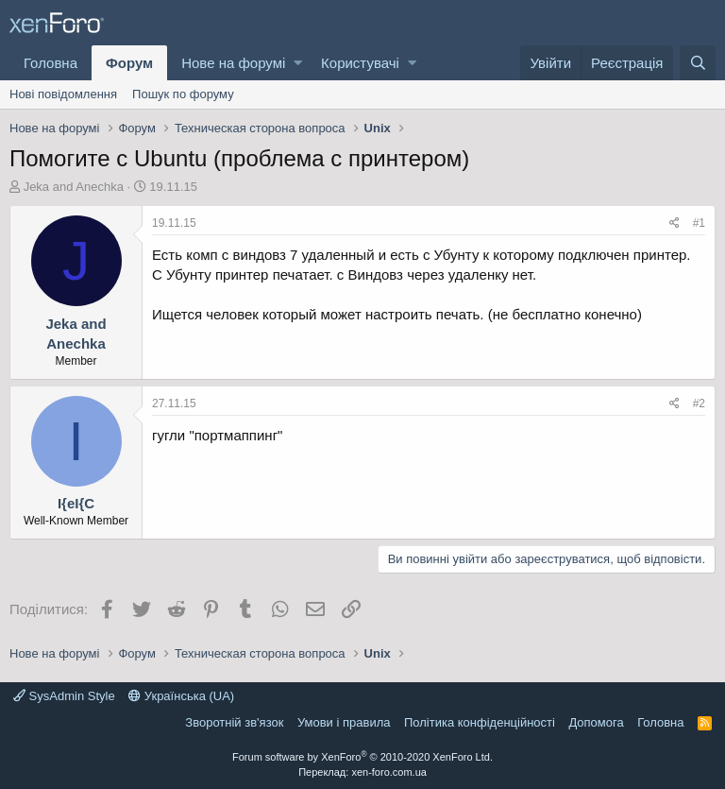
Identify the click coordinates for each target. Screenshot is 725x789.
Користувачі (360, 63)
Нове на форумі (233, 63)
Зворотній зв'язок (234, 722)
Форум (129, 63)
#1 (699, 223)
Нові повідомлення (63, 94)
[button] (298, 62)
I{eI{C (76, 503)
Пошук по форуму (183, 94)
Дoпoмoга (595, 722)
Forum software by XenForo (362, 757)
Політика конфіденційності (479, 722)
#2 (699, 403)
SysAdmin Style (64, 696)
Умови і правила (344, 722)
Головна (50, 63)
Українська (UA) (181, 696)
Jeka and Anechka (74, 187)
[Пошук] (698, 62)
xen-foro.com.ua (388, 772)
